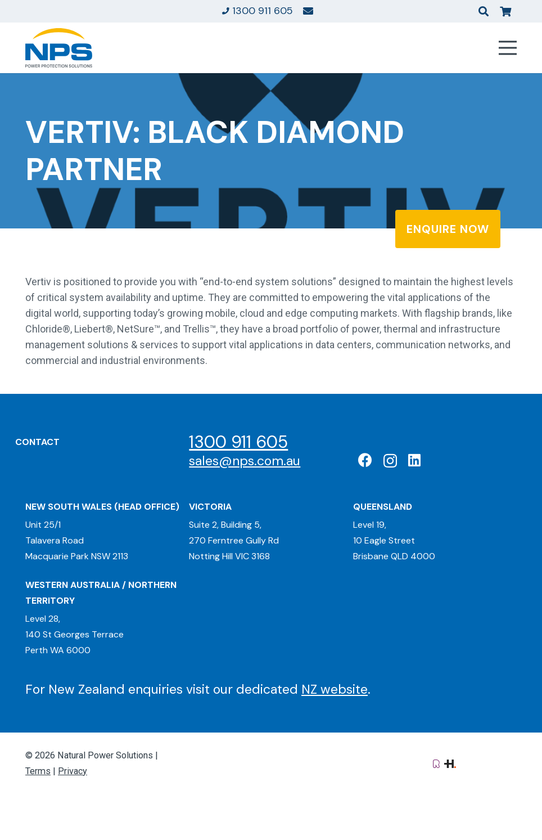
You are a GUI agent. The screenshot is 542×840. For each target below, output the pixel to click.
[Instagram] (390, 461)
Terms (38, 771)
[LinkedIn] (414, 460)
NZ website (334, 689)
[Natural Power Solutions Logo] (58, 48)
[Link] (308, 10)
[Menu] (508, 48)
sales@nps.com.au (244, 460)
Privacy (72, 771)
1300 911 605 (238, 442)
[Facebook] (365, 460)
